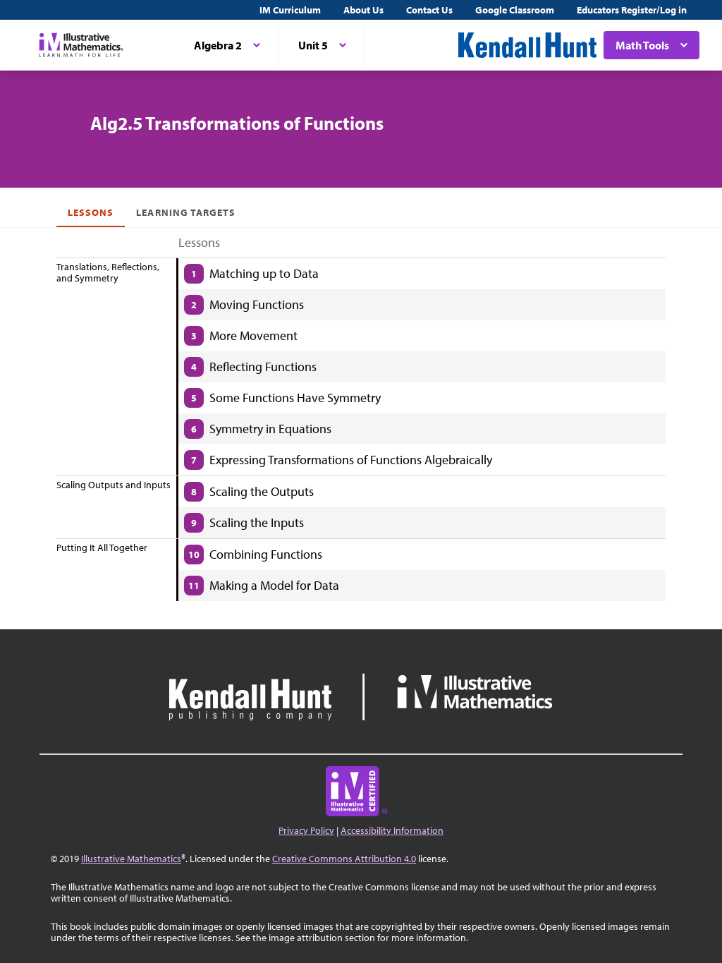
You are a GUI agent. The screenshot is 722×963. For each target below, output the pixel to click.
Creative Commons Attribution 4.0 (344, 858)
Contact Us (429, 10)
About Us (363, 10)
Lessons (91, 212)
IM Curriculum (290, 10)
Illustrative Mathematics (131, 858)
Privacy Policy (306, 830)
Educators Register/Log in (632, 10)
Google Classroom (514, 10)
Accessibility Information (392, 830)
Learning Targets (185, 212)
